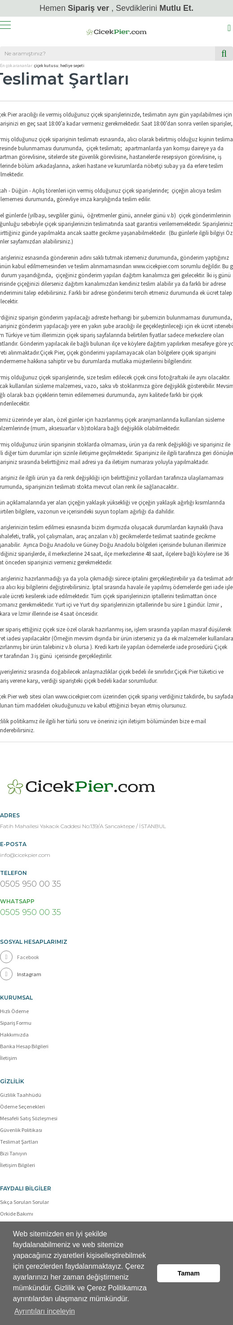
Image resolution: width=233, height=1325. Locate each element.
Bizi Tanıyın (13, 1153)
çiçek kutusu (46, 65)
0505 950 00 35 (30, 884)
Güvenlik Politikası (21, 1130)
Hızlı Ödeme (14, 1011)
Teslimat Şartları (19, 1141)
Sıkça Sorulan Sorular (24, 1202)
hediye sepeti (72, 65)
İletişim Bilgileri (17, 1165)
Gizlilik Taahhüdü (20, 1094)
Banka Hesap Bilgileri (24, 1046)
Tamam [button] (189, 1273)
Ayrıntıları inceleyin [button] (44, 1311)
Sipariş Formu (15, 1022)
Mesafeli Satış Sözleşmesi (28, 1118)
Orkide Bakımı (16, 1213)
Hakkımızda (14, 1034)
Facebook (19, 957)
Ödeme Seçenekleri (22, 1106)
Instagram (20, 974)
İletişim (8, 1058)
